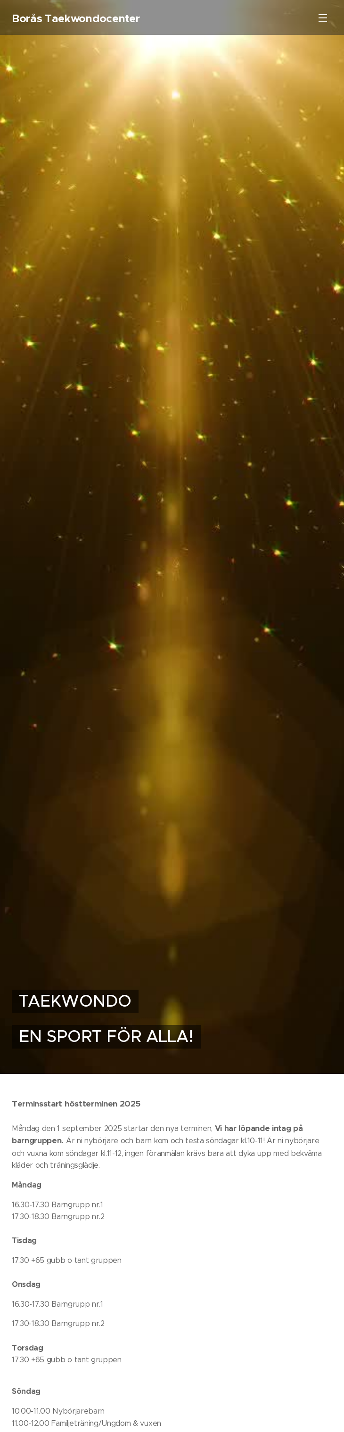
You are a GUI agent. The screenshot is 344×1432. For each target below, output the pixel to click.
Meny (323, 17)
